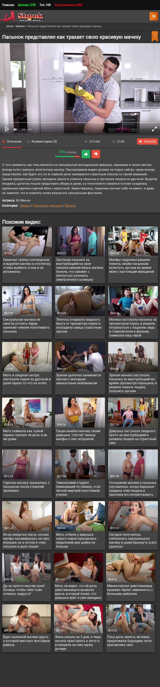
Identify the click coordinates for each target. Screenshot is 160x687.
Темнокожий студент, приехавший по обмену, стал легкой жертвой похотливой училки (78, 489)
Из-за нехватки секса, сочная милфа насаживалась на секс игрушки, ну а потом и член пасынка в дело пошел (26, 540)
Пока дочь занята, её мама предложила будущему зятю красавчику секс (129, 641)
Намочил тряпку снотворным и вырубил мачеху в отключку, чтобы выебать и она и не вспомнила (27, 266)
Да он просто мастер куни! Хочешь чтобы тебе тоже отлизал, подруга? (24, 590)
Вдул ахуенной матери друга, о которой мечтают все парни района (26, 641)
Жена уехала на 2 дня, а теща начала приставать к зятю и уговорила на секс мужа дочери (78, 643)
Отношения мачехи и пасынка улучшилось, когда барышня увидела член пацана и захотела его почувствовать (132, 489)
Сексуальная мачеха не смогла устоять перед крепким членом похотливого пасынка (26, 325)
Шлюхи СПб (26, 5)
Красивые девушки (47, 206)
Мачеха (70, 206)
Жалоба (147, 141)
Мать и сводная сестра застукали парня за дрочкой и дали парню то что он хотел (27, 379)
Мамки (25, 206)
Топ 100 (45, 5)
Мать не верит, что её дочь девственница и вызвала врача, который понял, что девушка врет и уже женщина (78, 592)
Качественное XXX (68, 5)
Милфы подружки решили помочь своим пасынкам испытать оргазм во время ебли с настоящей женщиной (131, 266)
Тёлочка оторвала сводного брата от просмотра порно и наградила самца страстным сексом (78, 325)
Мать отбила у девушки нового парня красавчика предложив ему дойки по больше (76, 540)
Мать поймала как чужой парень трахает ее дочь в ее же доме (25, 435)
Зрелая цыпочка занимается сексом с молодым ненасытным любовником (78, 379)
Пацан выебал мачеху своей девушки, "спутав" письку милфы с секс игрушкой (78, 435)
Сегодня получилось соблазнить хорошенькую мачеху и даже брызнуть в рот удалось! (133, 540)
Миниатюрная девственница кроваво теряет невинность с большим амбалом (130, 590)
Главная (8, 5)
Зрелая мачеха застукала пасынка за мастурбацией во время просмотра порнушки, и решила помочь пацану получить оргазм (133, 383)
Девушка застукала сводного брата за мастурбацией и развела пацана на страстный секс (132, 437)
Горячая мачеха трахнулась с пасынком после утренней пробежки (26, 487)
